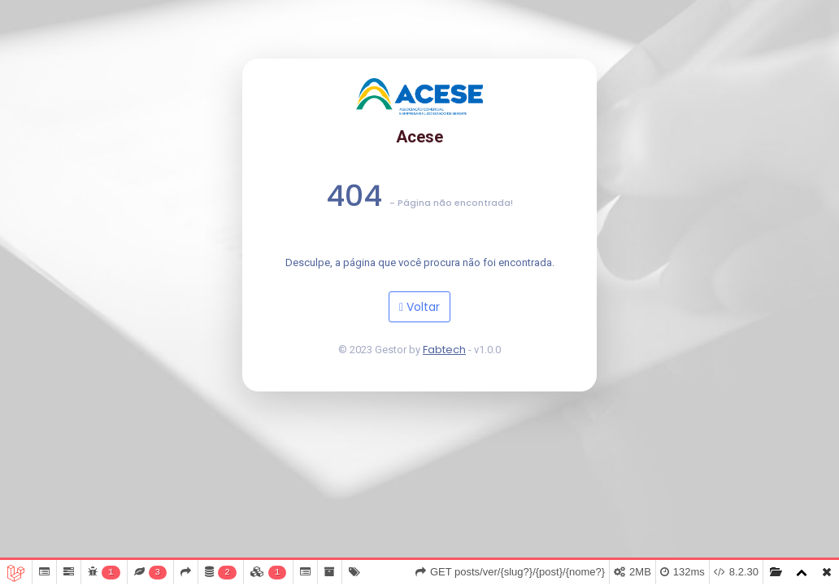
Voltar (419, 307)
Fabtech (444, 349)
